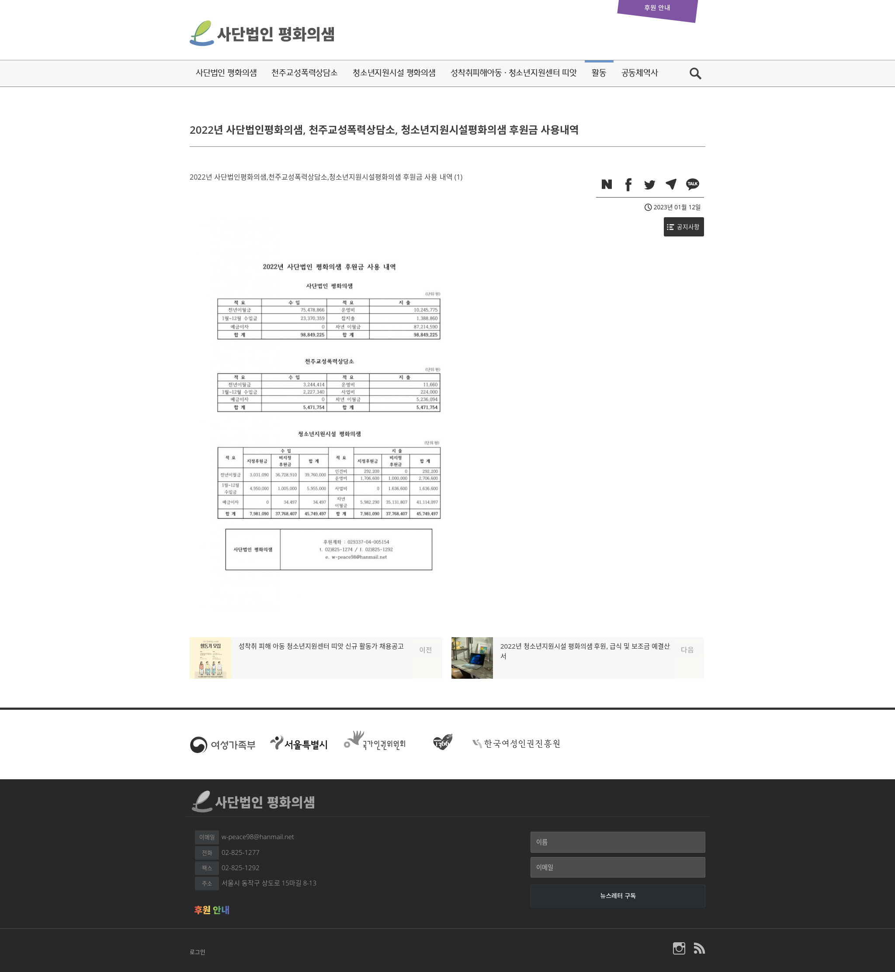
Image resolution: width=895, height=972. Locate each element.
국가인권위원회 (374, 742)
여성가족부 (222, 744)
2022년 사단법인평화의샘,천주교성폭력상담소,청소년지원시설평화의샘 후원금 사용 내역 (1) (326, 177)
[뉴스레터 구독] (618, 896)
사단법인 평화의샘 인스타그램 (679, 948)
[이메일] (618, 867)
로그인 (197, 952)
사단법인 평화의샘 (263, 32)
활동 (599, 72)
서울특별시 (298, 744)
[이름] (618, 842)
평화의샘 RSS (699, 948)
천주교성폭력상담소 (304, 72)
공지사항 (688, 226)
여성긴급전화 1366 (439, 744)
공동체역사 (639, 72)
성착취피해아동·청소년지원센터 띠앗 (514, 72)
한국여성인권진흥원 (516, 744)
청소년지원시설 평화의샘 (394, 72)
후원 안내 (211, 910)
